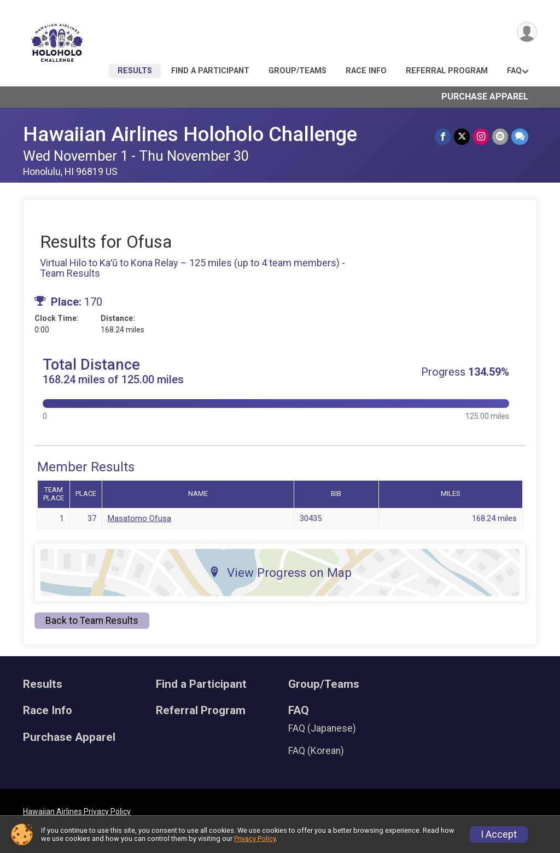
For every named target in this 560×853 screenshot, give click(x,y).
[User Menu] (527, 32)
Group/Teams (297, 70)
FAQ (514, 70)
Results (135, 70)
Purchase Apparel (484, 96)
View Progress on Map (280, 572)
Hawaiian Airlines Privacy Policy (77, 811)
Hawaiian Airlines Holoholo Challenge (190, 134)
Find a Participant (210, 70)
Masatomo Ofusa (139, 518)
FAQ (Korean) (316, 750)
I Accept (499, 834)
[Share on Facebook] (443, 136)
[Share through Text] (519, 136)
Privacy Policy (255, 838)
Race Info (366, 70)
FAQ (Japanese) (322, 728)
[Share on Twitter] (462, 136)
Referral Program (447, 70)
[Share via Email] (500, 136)
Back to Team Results (91, 620)
